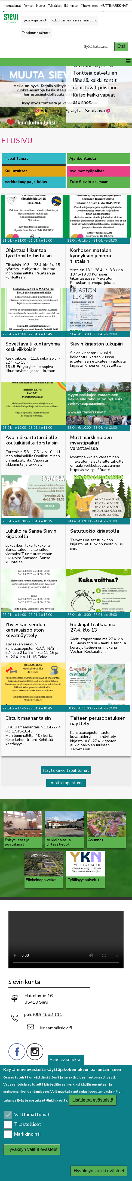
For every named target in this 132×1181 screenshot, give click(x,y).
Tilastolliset (27, 1124)
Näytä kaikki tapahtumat (66, 770)
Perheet (28, 6)
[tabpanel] (66, 489)
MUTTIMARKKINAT (114, 9)
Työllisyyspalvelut (34, 20)
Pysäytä (72, 111)
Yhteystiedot (89, 6)
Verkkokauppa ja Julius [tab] (26, 181)
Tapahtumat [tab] (16, 158)
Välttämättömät (32, 1115)
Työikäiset (55, 6)
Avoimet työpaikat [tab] (86, 171)
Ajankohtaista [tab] (82, 158)
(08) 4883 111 (47, 1014)
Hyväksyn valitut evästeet (32, 1149)
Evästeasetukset (66, 1059)
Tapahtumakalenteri (36, 33)
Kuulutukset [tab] (16, 171)
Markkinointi (27, 1134)
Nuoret (40, 6)
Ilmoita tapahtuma (66, 783)
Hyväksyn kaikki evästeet (99, 1170)
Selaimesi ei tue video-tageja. (66, 939)
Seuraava (95, 111)
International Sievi (12, 9)
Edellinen (50, 111)
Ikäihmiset (71, 6)
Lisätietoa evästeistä (92, 1100)
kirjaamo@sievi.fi (56, 1028)
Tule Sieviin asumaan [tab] (89, 181)
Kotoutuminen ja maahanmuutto (74, 20)
